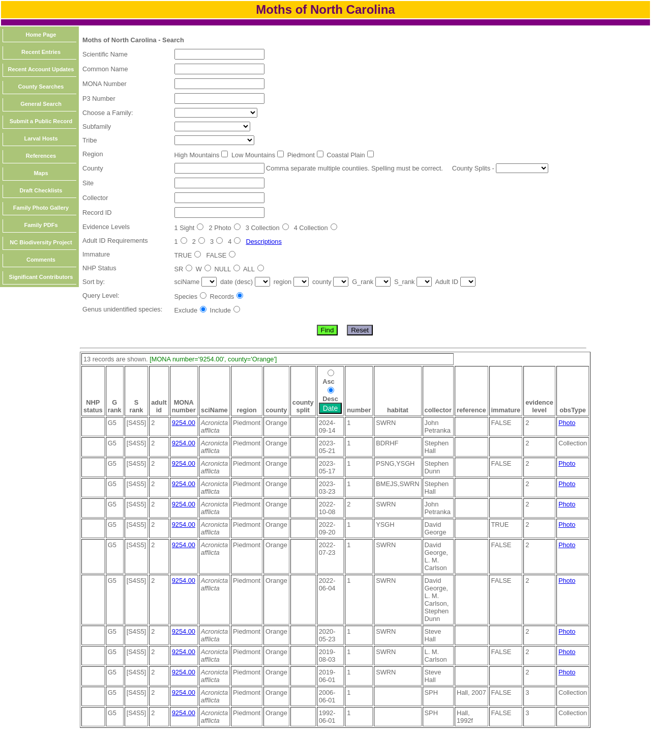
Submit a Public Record (41, 121)
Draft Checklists (41, 190)
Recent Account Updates (41, 69)
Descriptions (263, 241)
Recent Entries (41, 52)
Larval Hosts (40, 138)
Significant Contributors (41, 277)
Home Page (41, 35)
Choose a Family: (107, 113)
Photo (566, 423)
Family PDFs (40, 225)
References (41, 156)
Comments (40, 260)
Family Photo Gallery (41, 208)
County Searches (41, 86)
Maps (41, 173)
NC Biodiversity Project (41, 242)
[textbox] (219, 54)
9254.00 (183, 423)
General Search (41, 104)
